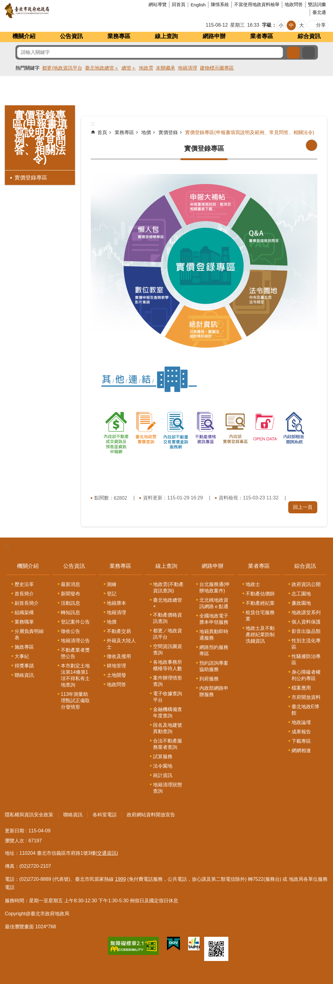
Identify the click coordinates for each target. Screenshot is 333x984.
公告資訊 (71, 36)
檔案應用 (301, 687)
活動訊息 (70, 603)
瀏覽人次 (14, 840)
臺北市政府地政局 (50, 10)
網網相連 (301, 750)
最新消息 (70, 584)
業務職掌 (24, 621)
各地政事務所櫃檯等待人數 (167, 665)
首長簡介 (24, 593)
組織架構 (24, 612)
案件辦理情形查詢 (167, 681)
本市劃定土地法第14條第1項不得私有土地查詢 (75, 675)
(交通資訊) (107, 853)
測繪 (111, 584)
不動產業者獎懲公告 (75, 653)
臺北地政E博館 (305, 710)
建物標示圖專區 (217, 68)
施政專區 (24, 647)
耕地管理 (116, 665)
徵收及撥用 (119, 656)
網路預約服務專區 (213, 650)
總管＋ (129, 68)
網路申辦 (214, 36)
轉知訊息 (70, 612)
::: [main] (93, 123)
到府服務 (209, 678)
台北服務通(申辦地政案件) (214, 587)
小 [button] (281, 25)
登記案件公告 (75, 621)
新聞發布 (70, 593)
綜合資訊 (309, 36)
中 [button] (291, 25)
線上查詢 (166, 36)
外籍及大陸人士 (121, 644)
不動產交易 (119, 631)
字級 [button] (267, 25)
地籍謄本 (116, 603)
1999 (120, 879)
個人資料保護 (306, 621)
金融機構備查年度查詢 (167, 712)
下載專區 (301, 741)
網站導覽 (158, 4)
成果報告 (301, 731)
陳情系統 (220, 4)
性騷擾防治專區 (306, 659)
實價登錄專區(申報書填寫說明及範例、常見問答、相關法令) (39, 137)
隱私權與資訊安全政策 (29, 814)
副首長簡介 (27, 603)
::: (7, 546)
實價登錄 (168, 132)
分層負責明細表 (29, 634)
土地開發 (116, 675)
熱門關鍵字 (27, 68)
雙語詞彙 (317, 4)
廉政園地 (301, 603)
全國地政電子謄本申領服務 (213, 619)
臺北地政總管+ (167, 603)
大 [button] (301, 25)
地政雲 (146, 68)
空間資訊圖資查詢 (167, 649)
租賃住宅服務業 (260, 615)
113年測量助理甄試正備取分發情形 (75, 700)
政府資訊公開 (306, 584)
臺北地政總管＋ (102, 68)
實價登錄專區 (31, 178)
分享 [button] (321, 25)
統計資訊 (162, 775)
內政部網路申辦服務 (213, 691)
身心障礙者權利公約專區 (306, 675)
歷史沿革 (24, 584)
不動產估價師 (260, 593)
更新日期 (14, 830)
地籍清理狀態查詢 (167, 788)
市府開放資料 (306, 697)
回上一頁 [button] (302, 507)
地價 (146, 132)
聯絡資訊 (24, 675)
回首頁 (178, 4)
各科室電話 (105, 814)
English (198, 4)
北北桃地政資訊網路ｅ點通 (213, 603)
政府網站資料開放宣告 (151, 814)
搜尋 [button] (293, 53)
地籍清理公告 (75, 640)
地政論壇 (301, 722)
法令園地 (162, 765)
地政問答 (294, 4)
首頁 (102, 132)
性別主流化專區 (306, 644)
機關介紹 (23, 36)
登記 (111, 593)
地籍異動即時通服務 (213, 634)
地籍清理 (187, 68)
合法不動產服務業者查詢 (167, 744)
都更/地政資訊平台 (62, 68)
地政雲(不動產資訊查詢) (168, 587)
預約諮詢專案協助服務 (213, 666)
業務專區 (118, 36)
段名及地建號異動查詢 (167, 728)
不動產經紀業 (260, 603)
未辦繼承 (165, 68)
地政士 (253, 584)
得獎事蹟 (24, 665)
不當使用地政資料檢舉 (256, 4)
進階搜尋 (308, 53)
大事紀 (22, 656)
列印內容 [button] (311, 145)
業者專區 (261, 36)
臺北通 (319, 12)
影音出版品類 (306, 631)
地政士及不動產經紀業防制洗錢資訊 (260, 634)
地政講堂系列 (306, 612)
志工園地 (301, 593)
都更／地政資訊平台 (167, 634)
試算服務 (162, 756)
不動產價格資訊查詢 (167, 618)
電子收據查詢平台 (167, 697)
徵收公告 (70, 631)
